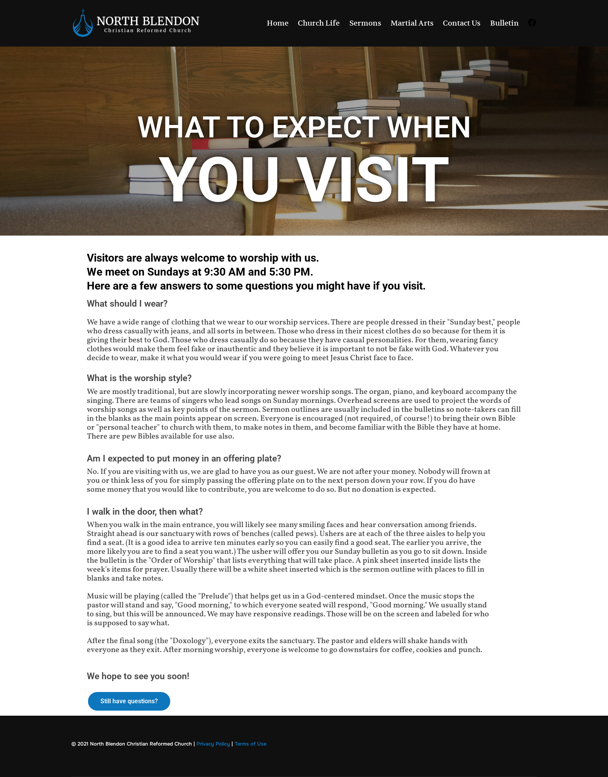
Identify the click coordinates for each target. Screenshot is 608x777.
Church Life (319, 23)
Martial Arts (412, 23)
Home (277, 23)
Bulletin (504, 23)
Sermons (365, 23)
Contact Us (461, 23)
